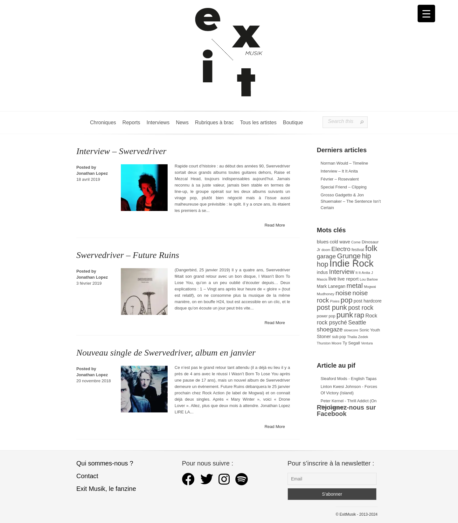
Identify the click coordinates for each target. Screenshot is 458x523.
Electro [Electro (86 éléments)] (340, 249)
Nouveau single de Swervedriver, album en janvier (166, 352)
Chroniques (103, 122)
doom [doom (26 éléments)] (326, 250)
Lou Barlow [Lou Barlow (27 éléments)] (369, 279)
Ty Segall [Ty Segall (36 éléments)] (351, 343)
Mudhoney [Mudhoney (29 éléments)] (325, 294)
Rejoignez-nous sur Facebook (346, 410)
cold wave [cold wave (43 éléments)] (340, 241)
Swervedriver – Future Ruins (127, 255)
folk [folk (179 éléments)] (371, 248)
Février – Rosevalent (340, 179)
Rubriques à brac (214, 122)
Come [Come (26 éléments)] (355, 242)
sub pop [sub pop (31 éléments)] (339, 337)
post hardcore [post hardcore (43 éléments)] (368, 300)
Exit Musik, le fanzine (106, 488)
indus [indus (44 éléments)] (322, 272)
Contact (87, 475)
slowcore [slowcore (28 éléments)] (351, 330)
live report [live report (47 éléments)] (347, 279)
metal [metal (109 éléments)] (355, 285)
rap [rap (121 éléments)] (359, 315)
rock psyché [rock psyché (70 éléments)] (332, 322)
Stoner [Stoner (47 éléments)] (324, 336)
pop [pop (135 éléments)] (346, 300)
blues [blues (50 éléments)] (323, 241)
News (182, 122)
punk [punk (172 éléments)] (345, 314)
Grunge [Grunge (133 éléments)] (349, 256)
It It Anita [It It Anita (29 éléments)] (363, 272)
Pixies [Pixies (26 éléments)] (334, 301)
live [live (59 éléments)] (333, 279)
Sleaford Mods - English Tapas (349, 378)
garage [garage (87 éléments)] (326, 256)
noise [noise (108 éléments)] (343, 292)
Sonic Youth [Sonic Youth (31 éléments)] (369, 330)
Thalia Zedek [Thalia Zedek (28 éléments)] (357, 337)
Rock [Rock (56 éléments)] (371, 315)
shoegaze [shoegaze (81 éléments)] (330, 329)
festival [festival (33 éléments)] (357, 250)
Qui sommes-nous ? (104, 463)
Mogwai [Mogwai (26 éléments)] (370, 287)
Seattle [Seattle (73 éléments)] (357, 322)
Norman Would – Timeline (344, 163)
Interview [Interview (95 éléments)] (341, 271)
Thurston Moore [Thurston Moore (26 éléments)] (329, 343)
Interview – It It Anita (339, 171)
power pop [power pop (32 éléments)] (326, 316)
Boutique (293, 122)
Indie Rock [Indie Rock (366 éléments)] (352, 263)
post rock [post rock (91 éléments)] (360, 307)
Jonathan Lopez (92, 173)
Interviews (158, 122)
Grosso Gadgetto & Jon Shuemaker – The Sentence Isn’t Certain (351, 201)
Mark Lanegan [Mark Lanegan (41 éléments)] (331, 286)
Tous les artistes (258, 122)
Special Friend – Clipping (344, 187)
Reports (131, 122)
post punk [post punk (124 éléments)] (332, 307)
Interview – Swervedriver (121, 151)
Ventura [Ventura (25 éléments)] (367, 343)
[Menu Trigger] (426, 13)
